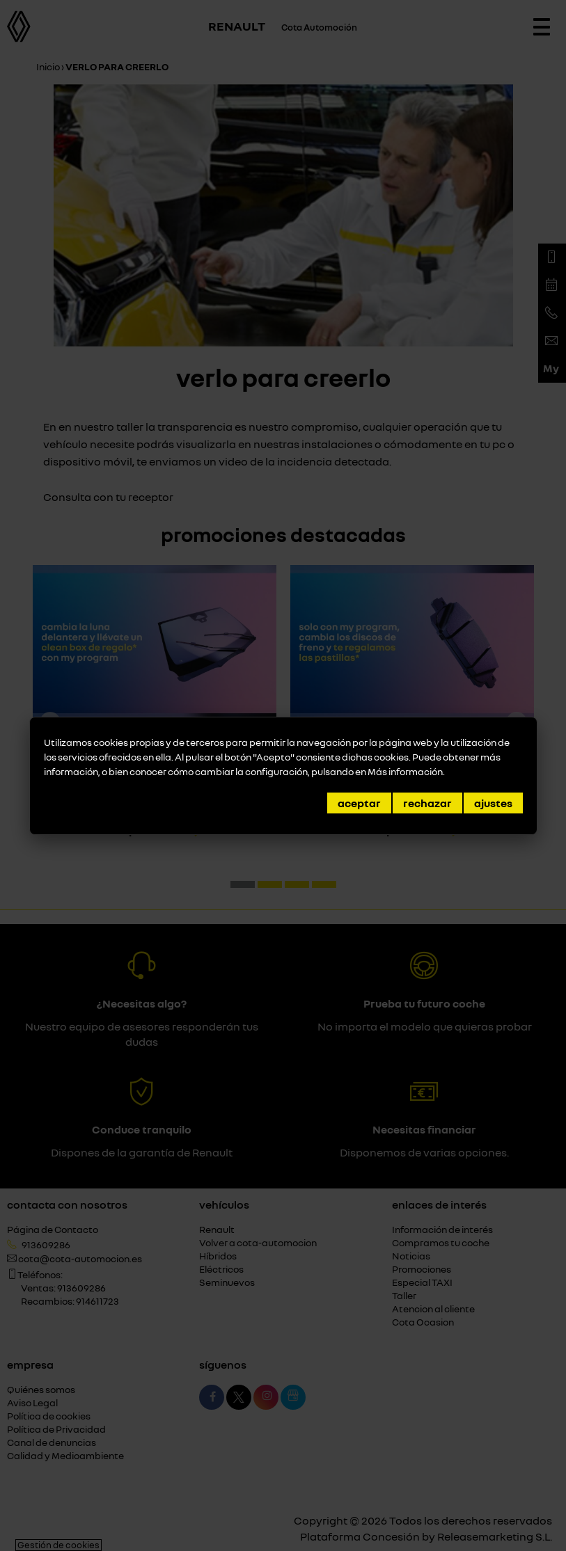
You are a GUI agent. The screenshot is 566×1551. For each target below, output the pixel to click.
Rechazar (427, 803)
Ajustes (493, 803)
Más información (405, 771)
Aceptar (359, 803)
